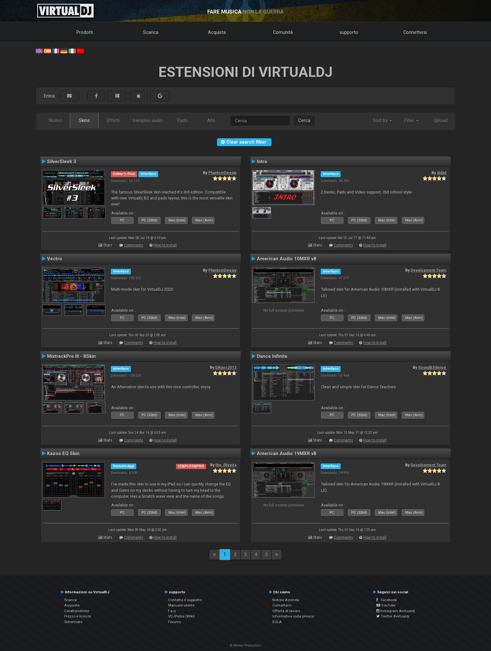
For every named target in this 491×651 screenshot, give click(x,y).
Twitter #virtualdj (392, 616)
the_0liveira (225, 465)
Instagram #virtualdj (395, 611)
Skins (84, 120)
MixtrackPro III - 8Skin (71, 356)
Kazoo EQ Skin (63, 453)
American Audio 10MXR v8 (286, 259)
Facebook (386, 600)
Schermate (73, 622)
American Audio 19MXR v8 (286, 453)
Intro (262, 161)
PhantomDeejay (222, 173)
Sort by (382, 120)
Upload (440, 120)
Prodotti (84, 32)
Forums (174, 622)
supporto (349, 32)
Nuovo (55, 120)
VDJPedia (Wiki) (181, 616)
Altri (211, 120)
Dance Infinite (272, 356)
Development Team (428, 270)
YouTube (385, 605)
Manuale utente (181, 605)
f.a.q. (172, 611)
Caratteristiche (76, 611)
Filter (411, 120)
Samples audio (147, 120)
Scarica (150, 32)
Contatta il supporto (185, 600)
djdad (441, 173)
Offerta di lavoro (286, 611)
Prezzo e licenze (77, 616)
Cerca (304, 120)
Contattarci (282, 605)
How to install (165, 245)
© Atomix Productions (245, 645)
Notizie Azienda (285, 600)
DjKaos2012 (225, 367)
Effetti (113, 120)
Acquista (217, 32)
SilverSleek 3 (61, 161)
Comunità (283, 32)
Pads (182, 120)
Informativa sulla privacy (293, 616)
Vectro (54, 259)
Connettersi (415, 32)
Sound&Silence (432, 367)
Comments (133, 245)
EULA (277, 622)
